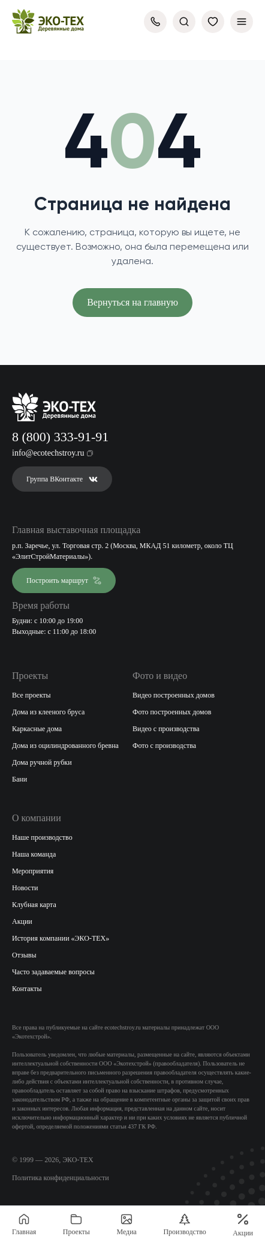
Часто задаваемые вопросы (53, 972)
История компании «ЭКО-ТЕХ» (60, 938)
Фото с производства (164, 745)
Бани (19, 779)
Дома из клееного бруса (48, 712)
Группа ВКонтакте (62, 479)
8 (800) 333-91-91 (60, 436)
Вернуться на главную (132, 302)
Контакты (27, 988)
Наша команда (34, 854)
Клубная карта (34, 904)
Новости (25, 888)
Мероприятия (32, 871)
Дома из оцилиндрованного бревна (65, 745)
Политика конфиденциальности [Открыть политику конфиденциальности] (60, 1178)
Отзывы (24, 955)
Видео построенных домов (173, 695)
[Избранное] (212, 21)
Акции (22, 921)
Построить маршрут (63, 580)
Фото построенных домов (171, 712)
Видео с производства (166, 729)
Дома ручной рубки (42, 762)
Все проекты (31, 695)
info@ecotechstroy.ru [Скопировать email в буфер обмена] (53, 452)
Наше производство (42, 837)
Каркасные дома (37, 729)
